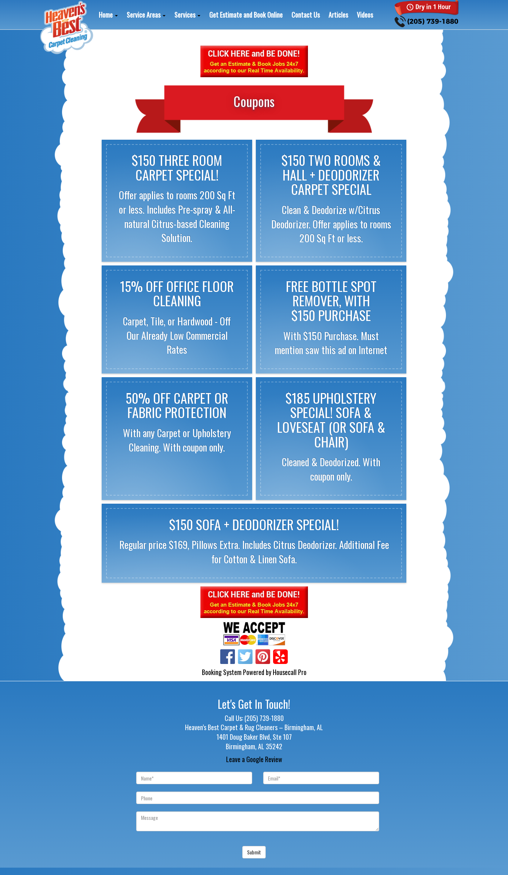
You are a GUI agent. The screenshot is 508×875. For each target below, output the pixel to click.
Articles (338, 14)
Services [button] (187, 14)
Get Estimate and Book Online (246, 14)
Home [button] (108, 14)
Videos (365, 14)
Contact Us (305, 14)
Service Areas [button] (146, 14)
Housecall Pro (289, 672)
